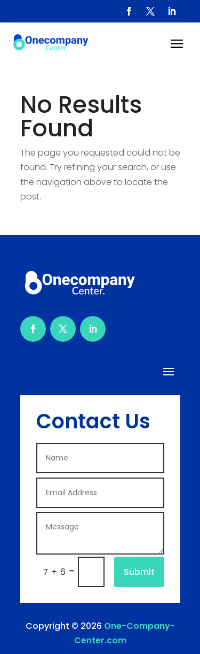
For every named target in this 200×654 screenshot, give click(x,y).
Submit (139, 572)
